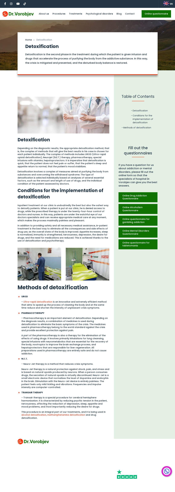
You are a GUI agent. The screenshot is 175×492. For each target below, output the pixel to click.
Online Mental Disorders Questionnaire (135, 232)
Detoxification (140, 110)
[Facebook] (125, 461)
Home (28, 39)
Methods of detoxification (137, 127)
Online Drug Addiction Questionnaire (134, 197)
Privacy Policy (25, 466)
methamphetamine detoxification (66, 414)
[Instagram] (141, 461)
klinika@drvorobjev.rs (129, 446)
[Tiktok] (138, 466)
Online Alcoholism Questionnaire (132, 209)
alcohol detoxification (33, 414)
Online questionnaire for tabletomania (136, 244)
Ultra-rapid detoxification (37, 301)
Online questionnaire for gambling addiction (136, 221)
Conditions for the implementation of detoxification (143, 119)
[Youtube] (124, 466)
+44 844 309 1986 (127, 440)
